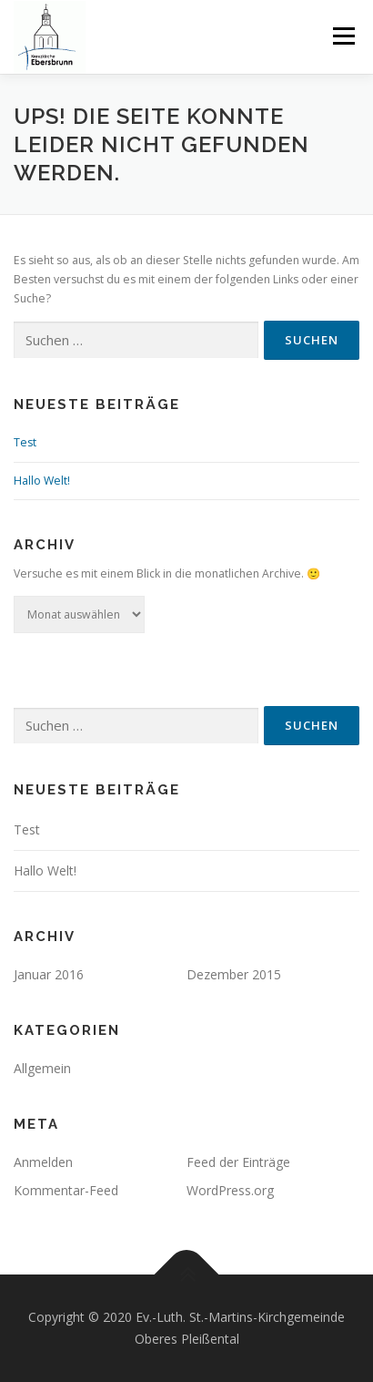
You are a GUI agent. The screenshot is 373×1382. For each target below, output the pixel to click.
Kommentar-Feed (66, 1190)
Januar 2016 (49, 974)
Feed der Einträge (238, 1162)
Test (25, 442)
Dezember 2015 (233, 974)
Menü (343, 36)
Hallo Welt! (42, 480)
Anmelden (43, 1162)
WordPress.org (230, 1190)
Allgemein (42, 1068)
